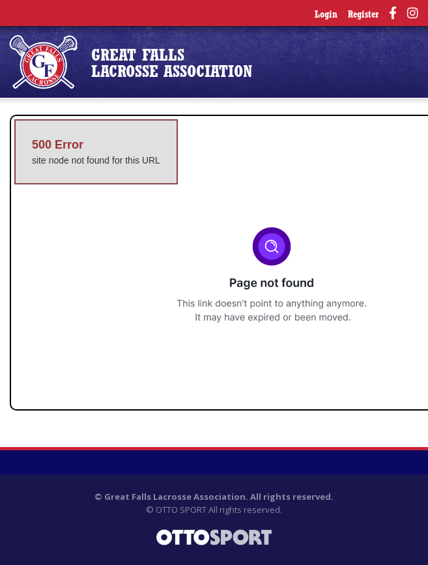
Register (363, 15)
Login (326, 15)
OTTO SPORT (181, 509)
